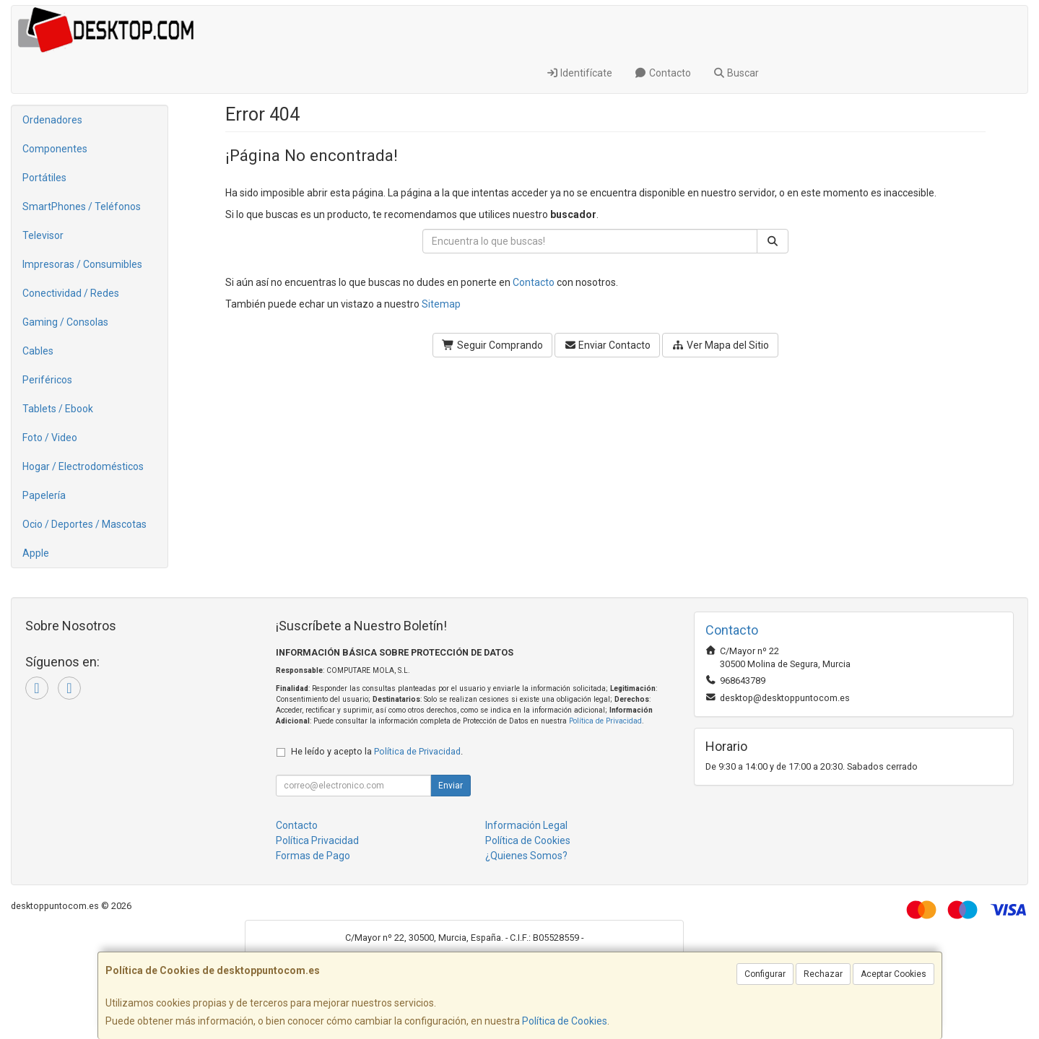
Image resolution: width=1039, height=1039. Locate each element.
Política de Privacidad (605, 721)
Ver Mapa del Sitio (720, 345)
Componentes (54, 149)
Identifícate (579, 73)
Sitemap (441, 304)
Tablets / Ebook (57, 408)
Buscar (736, 73)
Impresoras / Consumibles (82, 264)
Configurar (765, 974)
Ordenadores (52, 120)
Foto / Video (49, 437)
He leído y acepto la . (377, 751)
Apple (35, 553)
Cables (37, 351)
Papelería (44, 495)
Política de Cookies (564, 1021)
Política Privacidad (317, 840)
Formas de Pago (313, 855)
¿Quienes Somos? (526, 855)
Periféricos (47, 380)
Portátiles (44, 177)
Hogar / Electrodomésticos (83, 466)
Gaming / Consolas (65, 322)
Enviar (450, 786)
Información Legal (526, 825)
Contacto (662, 73)
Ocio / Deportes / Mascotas (84, 524)
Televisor (43, 235)
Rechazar (823, 974)
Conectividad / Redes (70, 293)
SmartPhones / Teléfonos (81, 206)
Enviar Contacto (607, 345)
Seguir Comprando (492, 345)
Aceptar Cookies (893, 974)
